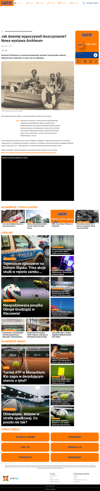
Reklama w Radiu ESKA (55, 481)
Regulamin (76, 476)
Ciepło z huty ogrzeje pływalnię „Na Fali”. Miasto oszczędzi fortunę (37, 226)
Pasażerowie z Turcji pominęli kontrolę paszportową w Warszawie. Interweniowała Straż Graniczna (12, 335)
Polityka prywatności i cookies (80, 479)
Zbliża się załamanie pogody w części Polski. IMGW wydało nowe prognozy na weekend (62, 251)
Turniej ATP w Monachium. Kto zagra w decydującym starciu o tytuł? (25, 374)
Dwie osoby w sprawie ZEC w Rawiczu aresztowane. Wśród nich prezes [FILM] (87, 226)
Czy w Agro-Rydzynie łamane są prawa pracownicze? (12, 225)
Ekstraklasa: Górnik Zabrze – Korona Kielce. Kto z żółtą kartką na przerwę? (62, 381)
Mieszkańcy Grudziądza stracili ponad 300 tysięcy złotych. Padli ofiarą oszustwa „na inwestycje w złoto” (62, 293)
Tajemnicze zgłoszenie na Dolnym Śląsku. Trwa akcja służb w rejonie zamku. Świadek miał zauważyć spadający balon (25, 265)
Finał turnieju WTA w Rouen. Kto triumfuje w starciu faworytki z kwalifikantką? (62, 402)
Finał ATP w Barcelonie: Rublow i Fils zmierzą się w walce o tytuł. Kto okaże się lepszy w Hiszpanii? (62, 360)
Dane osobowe (77, 481)
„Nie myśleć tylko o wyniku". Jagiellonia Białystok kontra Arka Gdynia (62, 335)
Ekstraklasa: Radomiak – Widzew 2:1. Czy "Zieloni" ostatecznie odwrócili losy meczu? (62, 423)
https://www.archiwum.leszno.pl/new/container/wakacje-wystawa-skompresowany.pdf (28, 152)
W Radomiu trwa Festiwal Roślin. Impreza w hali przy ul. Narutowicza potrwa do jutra (37, 335)
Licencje (75, 477)
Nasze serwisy (50, 486)
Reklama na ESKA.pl (54, 479)
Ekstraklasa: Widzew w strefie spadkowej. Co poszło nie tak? (25, 416)
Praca (51, 477)
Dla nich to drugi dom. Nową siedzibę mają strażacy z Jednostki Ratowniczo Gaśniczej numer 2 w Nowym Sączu (62, 314)
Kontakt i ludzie (53, 476)
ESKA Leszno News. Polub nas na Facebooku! (62, 225)
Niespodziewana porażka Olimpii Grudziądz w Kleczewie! (25, 307)
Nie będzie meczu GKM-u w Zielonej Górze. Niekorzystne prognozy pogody (62, 272)
